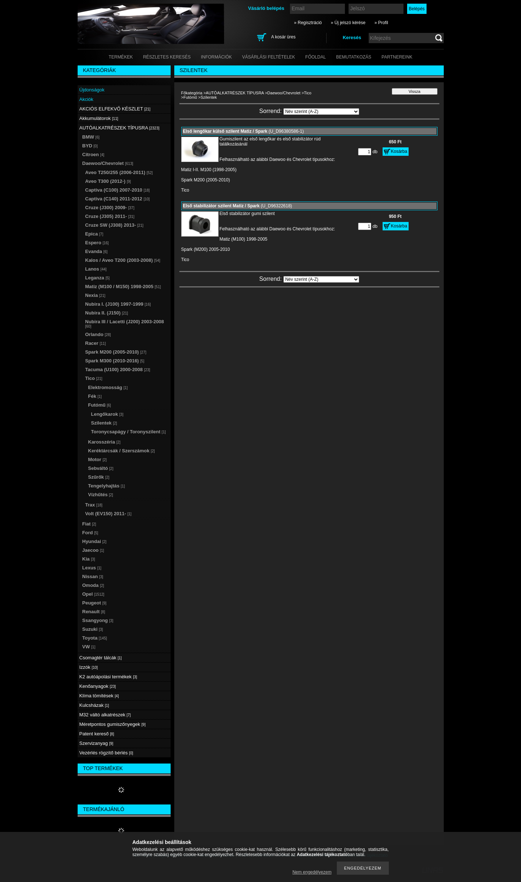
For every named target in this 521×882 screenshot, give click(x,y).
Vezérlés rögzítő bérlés (106, 752)
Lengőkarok (107, 414)
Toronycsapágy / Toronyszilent (128, 431)
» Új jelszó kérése (348, 22)
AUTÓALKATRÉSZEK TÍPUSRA (235, 93)
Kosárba (399, 151)
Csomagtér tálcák (100, 657)
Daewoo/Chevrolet (284, 93)
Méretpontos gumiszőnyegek (112, 724)
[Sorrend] (321, 111)
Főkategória (191, 93)
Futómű (190, 97)
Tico (307, 93)
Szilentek (104, 423)
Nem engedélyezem (312, 872)
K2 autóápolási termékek (108, 676)
